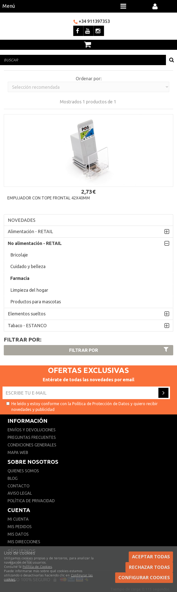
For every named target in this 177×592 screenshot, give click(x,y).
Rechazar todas (149, 567)
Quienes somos (23, 471)
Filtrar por (119, 350)
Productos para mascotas (35, 301)
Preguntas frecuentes (32, 437)
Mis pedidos (20, 526)
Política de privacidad (31, 500)
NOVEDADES (21, 220)
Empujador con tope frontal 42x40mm (48, 198)
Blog (13, 478)
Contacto (18, 486)
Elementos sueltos (27, 313)
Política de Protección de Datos (100, 403)
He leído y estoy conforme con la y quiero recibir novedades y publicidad (82, 406)
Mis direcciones (24, 541)
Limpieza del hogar (29, 289)
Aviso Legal (20, 493)
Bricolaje (19, 254)
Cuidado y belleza (28, 266)
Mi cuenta (18, 519)
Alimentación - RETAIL (30, 231)
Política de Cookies (37, 567)
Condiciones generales (32, 445)
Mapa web (18, 452)
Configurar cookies (144, 577)
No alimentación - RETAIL (35, 243)
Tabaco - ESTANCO (27, 325)
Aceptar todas (151, 557)
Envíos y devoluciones (32, 430)
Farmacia (19, 278)
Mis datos (18, 534)
